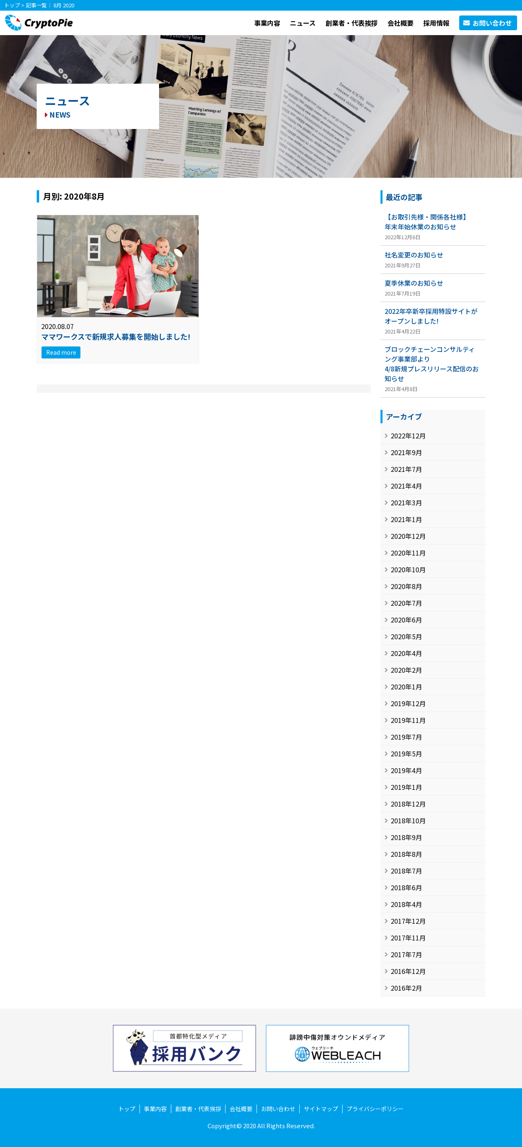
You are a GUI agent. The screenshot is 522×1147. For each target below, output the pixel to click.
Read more (61, 352)
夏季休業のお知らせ (414, 283)
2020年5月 (406, 636)
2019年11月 (408, 720)
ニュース (303, 23)
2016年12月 (408, 971)
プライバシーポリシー (375, 1109)
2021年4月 (406, 486)
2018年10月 (408, 820)
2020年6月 (406, 620)
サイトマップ (321, 1109)
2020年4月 (406, 653)
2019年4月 (406, 770)
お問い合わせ (278, 1109)
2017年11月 (408, 937)
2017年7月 (406, 954)
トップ (12, 5)
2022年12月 (408, 435)
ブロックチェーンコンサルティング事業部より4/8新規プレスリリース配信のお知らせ (432, 363)
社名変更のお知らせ (414, 255)
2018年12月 (408, 804)
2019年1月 (406, 787)
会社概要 (400, 23)
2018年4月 (406, 904)
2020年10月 (408, 569)
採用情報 (436, 23)
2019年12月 (408, 703)
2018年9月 (406, 837)
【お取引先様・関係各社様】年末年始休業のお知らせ (427, 221)
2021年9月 (406, 452)
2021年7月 (406, 469)
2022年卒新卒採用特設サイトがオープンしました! (431, 316)
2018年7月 (406, 871)
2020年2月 (406, 670)
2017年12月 (408, 921)
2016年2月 (406, 988)
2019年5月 (406, 753)
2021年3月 (406, 502)
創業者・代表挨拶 (351, 23)
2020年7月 (406, 603)
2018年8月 (406, 854)
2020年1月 (406, 686)
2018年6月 (406, 887)
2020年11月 (408, 553)
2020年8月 (406, 586)
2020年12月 (408, 536)
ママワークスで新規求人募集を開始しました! (115, 336)
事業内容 (267, 23)
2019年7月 (406, 737)
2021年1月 (406, 519)
